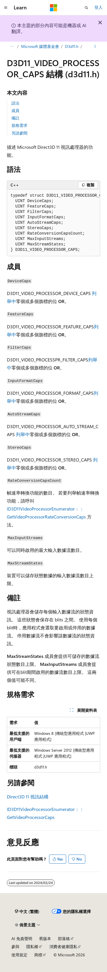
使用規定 (19, 954)
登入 (98, 7)
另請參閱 (19, 133)
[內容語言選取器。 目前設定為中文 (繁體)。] (27, 911)
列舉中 (23, 434)
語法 (15, 103)
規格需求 (19, 125)
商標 (38, 954)
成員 (15, 110)
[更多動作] (95, 46)
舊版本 (45, 938)
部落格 (64, 938)
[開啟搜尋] (86, 8)
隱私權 (32, 946)
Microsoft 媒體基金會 (40, 46)
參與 (15, 946)
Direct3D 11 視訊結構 (28, 797)
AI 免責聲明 (21, 938)
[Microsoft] (53, 7)
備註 (15, 118)
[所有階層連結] (12, 46)
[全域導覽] (5, 8)
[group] (53, 223)
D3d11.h (71, 46)
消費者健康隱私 (63, 946)
